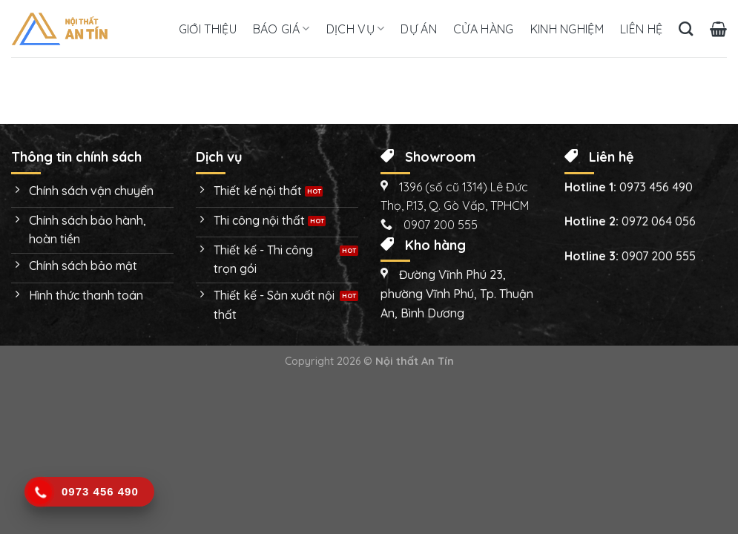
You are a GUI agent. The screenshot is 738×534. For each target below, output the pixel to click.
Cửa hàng (483, 29)
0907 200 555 (659, 255)
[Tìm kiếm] (686, 28)
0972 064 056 (659, 221)
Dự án (419, 29)
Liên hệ (641, 29)
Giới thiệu (208, 29)
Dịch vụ (355, 29)
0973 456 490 (656, 186)
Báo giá (281, 29)
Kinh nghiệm (567, 29)
